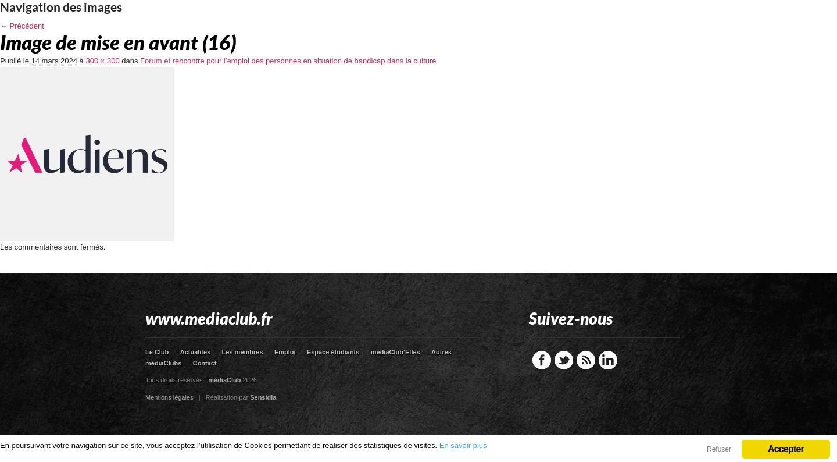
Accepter (786, 449)
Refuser (719, 449)
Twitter (564, 360)
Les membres (242, 352)
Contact (205, 363)
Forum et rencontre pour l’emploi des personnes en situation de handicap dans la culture (288, 60)
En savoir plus (463, 445)
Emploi (285, 352)
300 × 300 (102, 60)
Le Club (157, 352)
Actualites (195, 352)
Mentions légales (169, 397)
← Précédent (22, 26)
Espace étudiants (333, 352)
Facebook (541, 360)
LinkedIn (608, 360)
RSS (586, 360)
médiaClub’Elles (395, 352)
